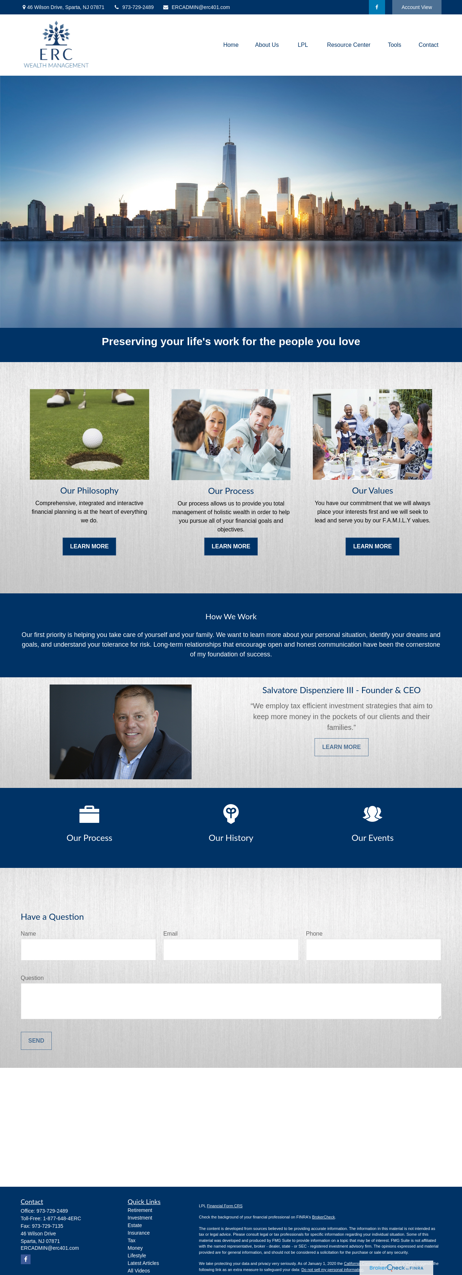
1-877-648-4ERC (62, 1218)
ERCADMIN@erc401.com (196, 7)
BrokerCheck (323, 1217)
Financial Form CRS (225, 1206)
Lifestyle (137, 1255)
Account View (417, 7)
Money (135, 1248)
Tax (132, 1240)
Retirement (140, 1210)
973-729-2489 (133, 7)
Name (28, 934)
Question (32, 978)
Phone (314, 934)
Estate (135, 1225)
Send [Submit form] (36, 1041)
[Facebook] (377, 7)
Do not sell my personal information (332, 1269)
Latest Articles (143, 1263)
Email (170, 934)
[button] (231, 45)
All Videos (139, 1271)
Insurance (139, 1233)
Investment (140, 1218)
